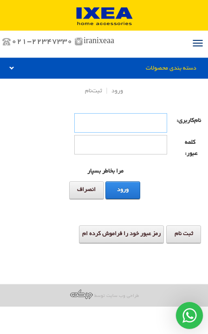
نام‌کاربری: (193, 121)
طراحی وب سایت (122, 296)
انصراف (86, 190)
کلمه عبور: (191, 148)
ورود (117, 91)
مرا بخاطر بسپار (105, 171)
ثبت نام (184, 234)
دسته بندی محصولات (171, 68)
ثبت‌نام (93, 91)
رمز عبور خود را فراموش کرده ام (121, 234)
